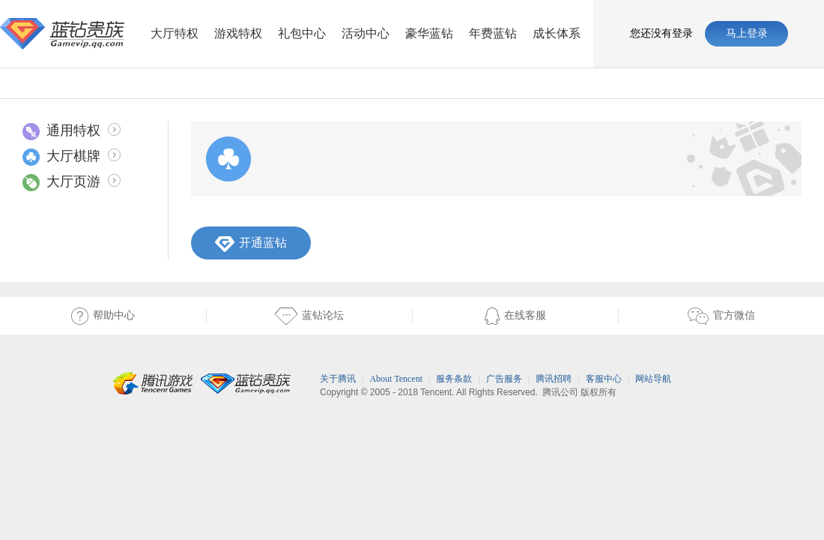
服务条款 (454, 379)
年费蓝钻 (493, 33)
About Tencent (395, 379)
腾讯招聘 (554, 379)
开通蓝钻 (251, 244)
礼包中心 (302, 33)
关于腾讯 (338, 379)
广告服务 (504, 379)
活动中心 (366, 33)
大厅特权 (175, 33)
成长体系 (557, 33)
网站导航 (653, 379)
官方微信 (686, 316)
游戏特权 (238, 33)
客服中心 (604, 379)
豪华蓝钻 (429, 33)
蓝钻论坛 (275, 316)
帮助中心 (103, 316)
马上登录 (747, 33)
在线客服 (479, 316)
